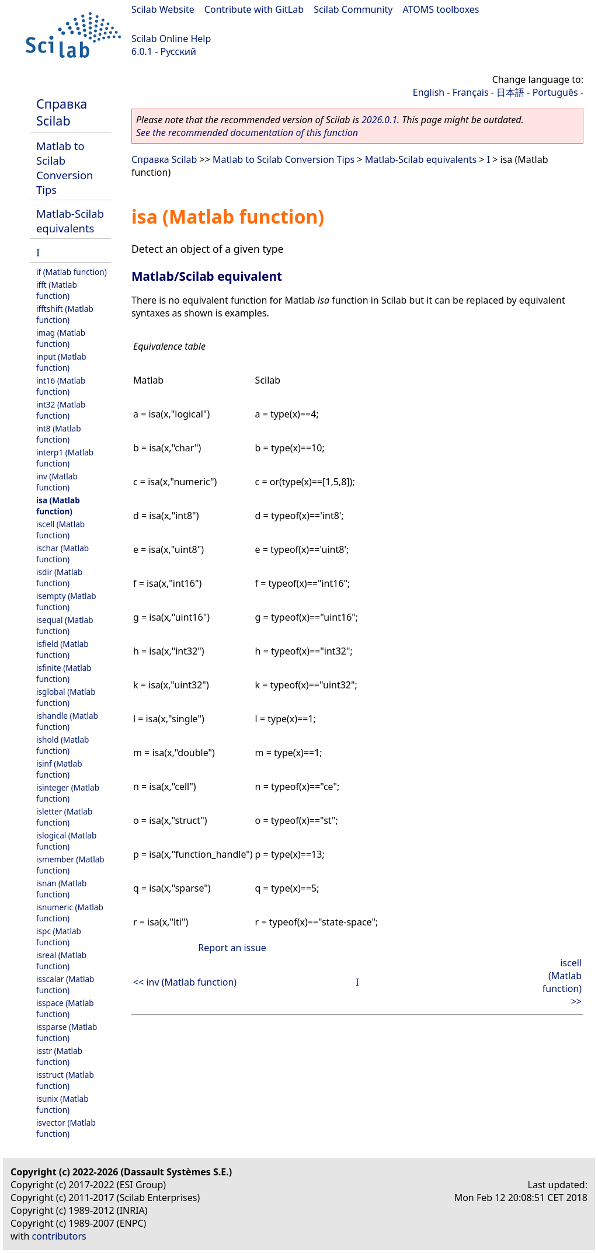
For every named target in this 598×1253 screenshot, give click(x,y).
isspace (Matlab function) (65, 1008)
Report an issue (232, 947)
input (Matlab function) (61, 362)
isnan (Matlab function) (61, 889)
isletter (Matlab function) (64, 817)
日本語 (510, 92)
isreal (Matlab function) (61, 960)
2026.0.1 (379, 119)
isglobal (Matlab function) (66, 697)
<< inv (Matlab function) (185, 982)
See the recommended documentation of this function (247, 132)
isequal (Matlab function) (64, 625)
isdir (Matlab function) (59, 577)
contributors (59, 1236)
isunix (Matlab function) (62, 1104)
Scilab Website (162, 9)
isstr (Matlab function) (59, 1056)
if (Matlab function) (71, 271)
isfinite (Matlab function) (64, 673)
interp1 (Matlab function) (64, 458)
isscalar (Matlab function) (65, 984)
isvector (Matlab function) (66, 1128)
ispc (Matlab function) (58, 936)
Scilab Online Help (171, 38)
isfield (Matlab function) (62, 649)
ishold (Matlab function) (62, 745)
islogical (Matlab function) (66, 841)
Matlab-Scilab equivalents (70, 220)
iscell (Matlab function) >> (562, 982)
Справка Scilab (61, 112)
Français (471, 92)
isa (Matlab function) (58, 506)
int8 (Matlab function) (58, 434)
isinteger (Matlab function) (67, 793)
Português (555, 92)
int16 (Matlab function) (60, 386)
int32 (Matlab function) (60, 410)
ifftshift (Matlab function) (64, 314)
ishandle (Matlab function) (67, 721)
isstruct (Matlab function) (65, 1080)
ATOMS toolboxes (441, 9)
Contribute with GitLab (254, 9)
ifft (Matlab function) (56, 290)
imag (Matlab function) (60, 338)
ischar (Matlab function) (62, 553)
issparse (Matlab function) (66, 1032)
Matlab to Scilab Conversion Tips (64, 167)
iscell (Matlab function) (60, 529)
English (428, 92)
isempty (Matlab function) (66, 601)
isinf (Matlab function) (59, 769)
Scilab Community (353, 9)
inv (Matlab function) (57, 482)
